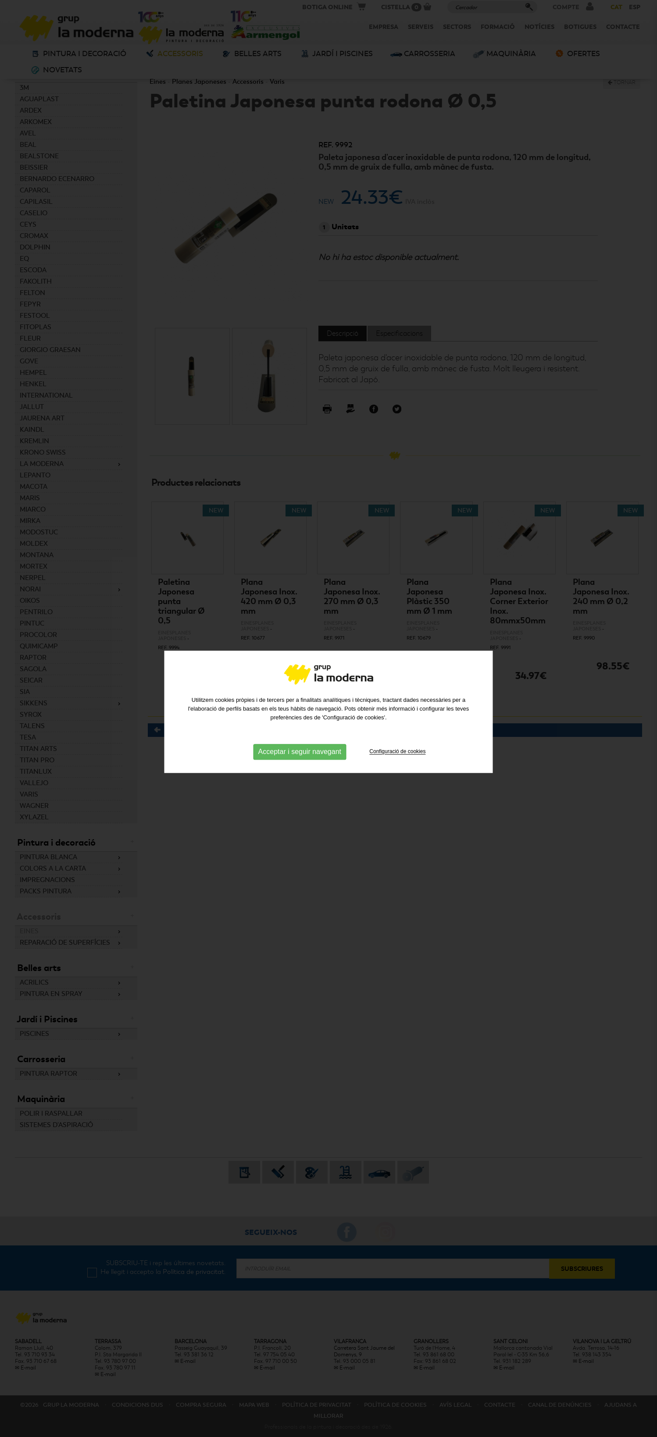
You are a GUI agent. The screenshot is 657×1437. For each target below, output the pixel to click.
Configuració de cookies (397, 722)
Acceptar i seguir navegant (299, 722)
